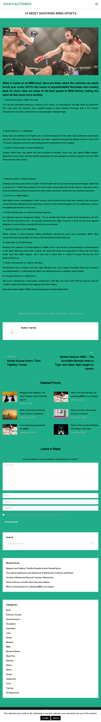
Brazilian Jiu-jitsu (13, 615)
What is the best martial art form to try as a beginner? (32, 412)
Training (9, 688)
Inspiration (10, 628)
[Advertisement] (50, 121)
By (50, 313)
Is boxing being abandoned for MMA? (32, 427)
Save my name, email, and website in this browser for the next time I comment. (35, 515)
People (9, 674)
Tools (8, 684)
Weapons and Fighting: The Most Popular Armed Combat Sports (33, 396)
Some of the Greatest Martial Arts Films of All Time (84, 427)
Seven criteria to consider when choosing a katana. (28, 582)
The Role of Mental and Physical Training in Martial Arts (29, 577)
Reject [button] (56, 718)
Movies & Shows (13, 651)
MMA (7, 30)
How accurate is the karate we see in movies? (83, 412)
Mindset (9, 642)
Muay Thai (10, 656)
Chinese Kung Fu (13, 619)
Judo (8, 633)
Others (9, 665)
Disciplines (11, 624)
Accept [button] (45, 718)
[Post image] (10, 397)
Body (8, 610)
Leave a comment (76, 313)
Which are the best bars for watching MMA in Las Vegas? (84, 394)
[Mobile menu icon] (96, 4)
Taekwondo (11, 679)
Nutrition (10, 661)
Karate (9, 638)
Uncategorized (10, 34)
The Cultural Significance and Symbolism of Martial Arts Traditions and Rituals (39, 573)
